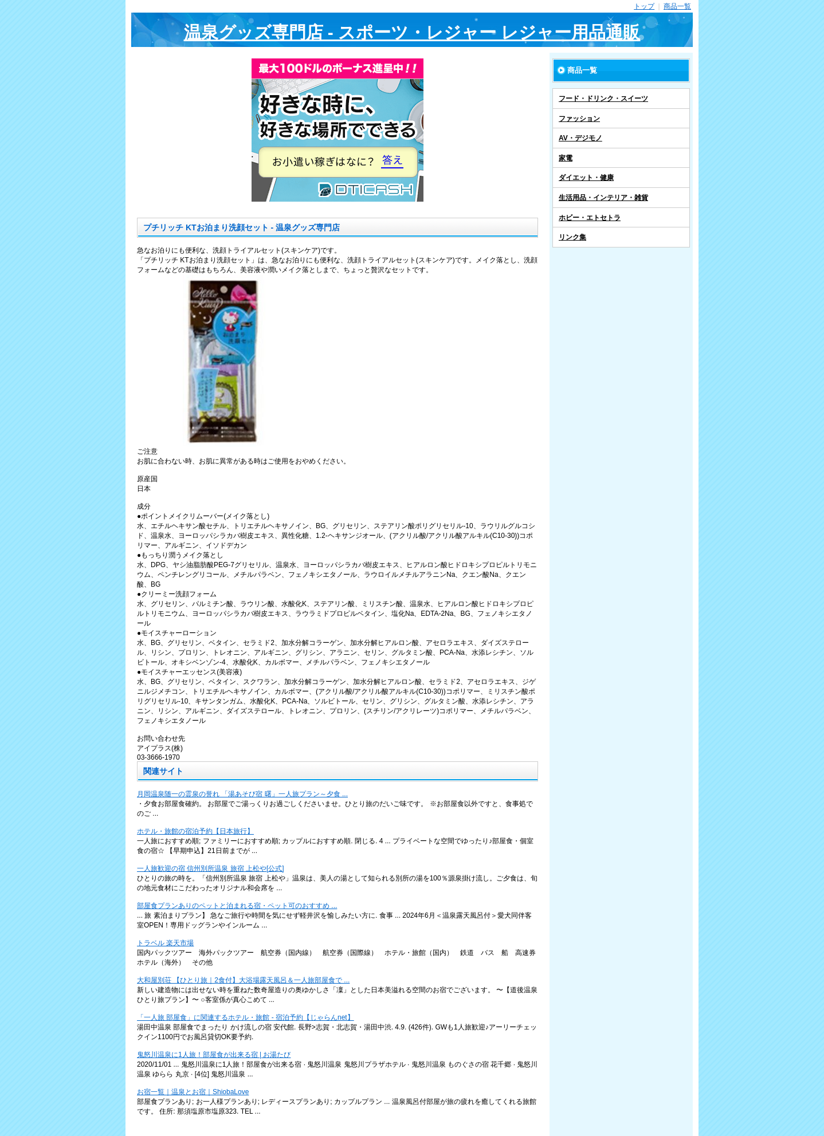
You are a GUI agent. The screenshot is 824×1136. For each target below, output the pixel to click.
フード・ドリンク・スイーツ (603, 99)
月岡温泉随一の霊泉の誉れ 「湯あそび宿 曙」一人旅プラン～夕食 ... (242, 794)
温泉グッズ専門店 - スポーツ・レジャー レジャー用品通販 (412, 32)
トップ (644, 6)
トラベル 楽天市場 (165, 943)
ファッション (579, 119)
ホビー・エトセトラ (590, 218)
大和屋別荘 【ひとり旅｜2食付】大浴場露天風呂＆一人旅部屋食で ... (243, 980)
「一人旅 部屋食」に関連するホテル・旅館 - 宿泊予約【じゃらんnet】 (245, 1017)
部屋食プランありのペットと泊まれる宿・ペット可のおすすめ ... (237, 906)
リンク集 (572, 237)
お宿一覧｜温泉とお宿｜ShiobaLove (193, 1092)
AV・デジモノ (580, 138)
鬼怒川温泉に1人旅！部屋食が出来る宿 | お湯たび (214, 1055)
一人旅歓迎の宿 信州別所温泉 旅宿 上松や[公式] (210, 868)
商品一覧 (677, 6)
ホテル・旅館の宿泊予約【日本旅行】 (195, 831)
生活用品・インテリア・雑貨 (603, 198)
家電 (565, 158)
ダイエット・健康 (586, 178)
